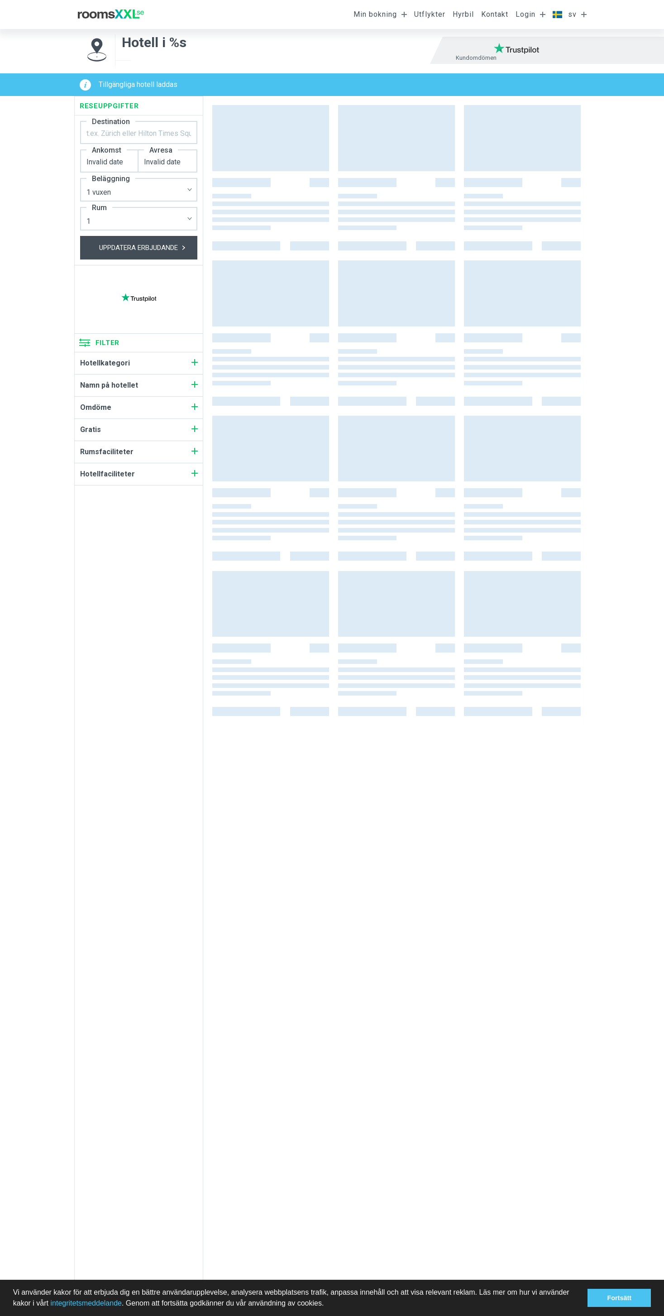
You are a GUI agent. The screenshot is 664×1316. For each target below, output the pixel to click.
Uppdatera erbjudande (148, 247)
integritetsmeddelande (85, 1303)
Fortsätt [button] (619, 1298)
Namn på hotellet (139, 385)
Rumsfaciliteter (139, 451)
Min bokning (375, 14)
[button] (327, 1304)
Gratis (139, 429)
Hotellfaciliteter (139, 474)
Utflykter (429, 14)
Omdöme (139, 407)
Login (525, 14)
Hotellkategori (139, 363)
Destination (111, 121)
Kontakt (494, 14)
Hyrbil (463, 14)
